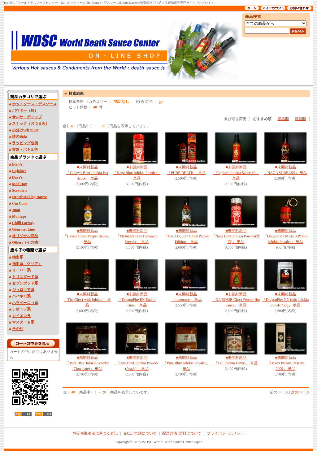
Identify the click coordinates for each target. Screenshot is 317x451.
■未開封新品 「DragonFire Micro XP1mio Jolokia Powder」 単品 (285, 236)
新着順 (300, 119)
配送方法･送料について (181, 433)
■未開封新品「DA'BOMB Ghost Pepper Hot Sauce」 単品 (236, 299)
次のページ (300, 392)
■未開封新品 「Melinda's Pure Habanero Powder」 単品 (136, 236)
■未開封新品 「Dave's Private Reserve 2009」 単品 (286, 363)
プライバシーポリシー (225, 433)
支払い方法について (140, 433)
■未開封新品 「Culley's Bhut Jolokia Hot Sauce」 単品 (87, 172)
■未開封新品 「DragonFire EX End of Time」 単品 (137, 299)
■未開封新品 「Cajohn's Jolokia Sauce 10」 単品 (236, 172)
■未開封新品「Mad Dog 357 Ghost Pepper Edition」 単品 (186, 236)
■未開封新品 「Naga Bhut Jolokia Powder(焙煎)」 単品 (236, 236)
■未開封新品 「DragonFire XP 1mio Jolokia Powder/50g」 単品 (285, 299)
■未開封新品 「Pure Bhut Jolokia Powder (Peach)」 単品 (136, 363)
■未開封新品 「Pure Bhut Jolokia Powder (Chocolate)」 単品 (87, 363)
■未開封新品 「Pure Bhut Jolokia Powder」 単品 (186, 363)
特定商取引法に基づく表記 (95, 433)
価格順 (283, 119)
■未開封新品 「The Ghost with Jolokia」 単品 (87, 299)
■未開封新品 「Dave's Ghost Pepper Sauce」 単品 (87, 236)
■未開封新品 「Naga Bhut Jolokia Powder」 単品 (137, 172)
